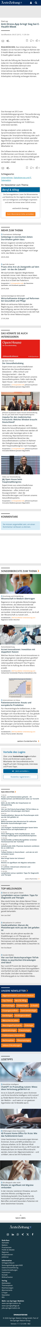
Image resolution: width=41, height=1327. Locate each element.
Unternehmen (7, 177)
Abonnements (7, 1290)
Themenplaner (7, 1286)
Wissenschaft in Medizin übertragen (18, 598)
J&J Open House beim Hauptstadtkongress (12, 480)
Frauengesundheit (10, 1010)
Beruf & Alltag (20, 1001)
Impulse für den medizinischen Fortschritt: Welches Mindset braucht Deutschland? (19, 419)
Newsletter (6, 1295)
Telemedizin (6, 180)
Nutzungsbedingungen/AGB (12, 1265)
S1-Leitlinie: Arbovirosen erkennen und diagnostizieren (15, 868)
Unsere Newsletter (13, 991)
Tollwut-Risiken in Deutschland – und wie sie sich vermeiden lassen (19, 853)
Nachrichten (7, 792)
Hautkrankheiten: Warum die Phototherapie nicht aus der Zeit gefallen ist (19, 816)
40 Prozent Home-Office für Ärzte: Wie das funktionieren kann (19, 1135)
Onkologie (29, 1025)
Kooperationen (7, 1255)
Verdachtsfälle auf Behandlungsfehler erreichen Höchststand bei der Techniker (19, 841)
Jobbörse (5, 1257)
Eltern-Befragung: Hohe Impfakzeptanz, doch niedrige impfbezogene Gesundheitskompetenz (19, 835)
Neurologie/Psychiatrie (12, 1025)
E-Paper (5, 1293)
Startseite (5, 1243)
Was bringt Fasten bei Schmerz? (13, 859)
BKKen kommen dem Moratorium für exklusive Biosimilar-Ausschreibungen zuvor (18, 823)
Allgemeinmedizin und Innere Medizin (18, 996)
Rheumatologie (23, 1040)
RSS (3, 1297)
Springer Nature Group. (22, 1321)
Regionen (5, 1252)
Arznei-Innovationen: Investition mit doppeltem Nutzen (18, 650)
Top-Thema (7, 1001)
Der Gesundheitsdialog (13, 363)
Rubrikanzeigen (7, 1288)
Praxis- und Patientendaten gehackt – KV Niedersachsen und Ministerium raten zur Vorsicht (20, 798)
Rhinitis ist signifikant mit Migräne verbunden (18, 863)
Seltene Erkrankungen (12, 1045)
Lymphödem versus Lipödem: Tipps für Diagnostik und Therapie (20, 874)
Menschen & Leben (10, 1020)
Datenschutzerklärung (10, 1268)
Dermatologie (8, 1006)
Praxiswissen (6, 1247)
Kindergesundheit (22, 1015)
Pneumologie (24, 1030)
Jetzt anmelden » (20, 771)
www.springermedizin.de (11, 1303)
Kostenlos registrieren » (20, 777)
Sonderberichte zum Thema (19, 571)
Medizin (5, 1245)
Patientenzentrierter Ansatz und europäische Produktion (16, 704)
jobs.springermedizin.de (11, 1308)
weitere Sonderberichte (28, 741)
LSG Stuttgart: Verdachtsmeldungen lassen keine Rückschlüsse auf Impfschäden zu (19, 829)
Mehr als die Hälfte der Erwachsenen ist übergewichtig (16, 804)
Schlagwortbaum (8, 1263)
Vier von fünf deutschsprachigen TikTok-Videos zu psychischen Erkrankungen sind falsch (19, 810)
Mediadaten (6, 1283)
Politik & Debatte (8, 1250)
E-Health (34, 1006)
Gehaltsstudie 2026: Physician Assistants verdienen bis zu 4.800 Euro (20, 847)
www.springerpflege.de (10, 1306)
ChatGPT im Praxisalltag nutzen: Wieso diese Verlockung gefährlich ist (19, 1088)
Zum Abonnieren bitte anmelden (20, 214)
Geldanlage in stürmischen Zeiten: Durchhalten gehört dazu (17, 238)
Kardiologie (7, 1015)
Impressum (6, 1273)
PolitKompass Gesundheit (13, 1035)
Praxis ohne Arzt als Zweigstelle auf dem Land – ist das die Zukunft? (20, 268)
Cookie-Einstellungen (9, 1270)
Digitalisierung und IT (22, 177)
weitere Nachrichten (32, 879)
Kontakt (5, 1275)
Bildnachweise (7, 1277)
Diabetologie (22, 1006)
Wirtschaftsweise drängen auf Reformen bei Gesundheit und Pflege (20, 299)
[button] (39, 2)
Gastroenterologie (28, 1010)
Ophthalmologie (9, 1030)
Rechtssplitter (8, 1040)
